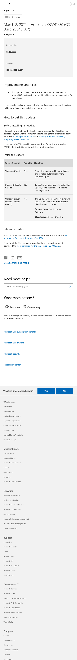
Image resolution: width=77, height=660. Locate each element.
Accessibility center (12, 364)
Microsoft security (12, 353)
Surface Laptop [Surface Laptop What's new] (9, 411)
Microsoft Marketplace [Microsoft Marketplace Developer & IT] (12, 608)
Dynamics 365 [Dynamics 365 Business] (9, 556)
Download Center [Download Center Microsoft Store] (10, 458)
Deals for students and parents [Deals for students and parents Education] (15, 524)
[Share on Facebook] (6, 257)
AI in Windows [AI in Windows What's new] (9, 430)
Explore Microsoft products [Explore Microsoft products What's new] (13, 435)
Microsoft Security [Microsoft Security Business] (10, 547)
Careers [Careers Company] (6, 635)
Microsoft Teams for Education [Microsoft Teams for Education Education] (14, 505)
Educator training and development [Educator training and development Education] (16, 519)
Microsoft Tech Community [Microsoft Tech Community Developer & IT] (13, 603)
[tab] (13, 307)
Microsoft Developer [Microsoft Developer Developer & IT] (11, 589)
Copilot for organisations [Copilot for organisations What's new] (12, 421)
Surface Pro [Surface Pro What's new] (8, 406)
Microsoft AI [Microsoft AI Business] (8, 542)
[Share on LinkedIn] (11, 257)
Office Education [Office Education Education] (9, 514)
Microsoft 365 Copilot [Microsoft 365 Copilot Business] (11, 566)
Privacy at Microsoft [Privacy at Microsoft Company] (11, 650)
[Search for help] (10, 3)
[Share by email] (18, 257)
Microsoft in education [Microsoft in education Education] (12, 495)
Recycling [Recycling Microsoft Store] (7, 477)
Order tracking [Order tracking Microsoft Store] (9, 472)
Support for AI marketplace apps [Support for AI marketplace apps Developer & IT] (15, 598)
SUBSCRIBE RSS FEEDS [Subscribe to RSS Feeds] (17, 263)
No (64, 390)
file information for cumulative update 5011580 (35, 236)
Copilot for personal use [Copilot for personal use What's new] (12, 425)
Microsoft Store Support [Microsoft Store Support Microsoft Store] (12, 463)
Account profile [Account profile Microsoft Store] (9, 453)
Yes (46, 390)
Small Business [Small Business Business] (9, 575)
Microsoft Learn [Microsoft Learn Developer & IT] (9, 593)
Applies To (10, 34)
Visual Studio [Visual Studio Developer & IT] (8, 622)
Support (6, 10)
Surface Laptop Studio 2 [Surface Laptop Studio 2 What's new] (12, 416)
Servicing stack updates (23, 136)
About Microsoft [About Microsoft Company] (9, 640)
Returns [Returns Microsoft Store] (6, 467)
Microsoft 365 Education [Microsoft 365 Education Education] (12, 509)
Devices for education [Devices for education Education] (11, 500)
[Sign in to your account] (72, 4)
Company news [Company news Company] (9, 645)
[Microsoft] (38, 2)
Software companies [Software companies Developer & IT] (11, 617)
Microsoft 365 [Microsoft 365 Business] (8, 561)
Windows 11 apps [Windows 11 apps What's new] (10, 440)
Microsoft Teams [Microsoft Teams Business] (9, 570)
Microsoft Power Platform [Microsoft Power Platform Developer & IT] (13, 612)
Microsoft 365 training (14, 342)
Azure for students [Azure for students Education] (10, 528)
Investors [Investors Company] (7, 654)
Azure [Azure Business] (6, 551)
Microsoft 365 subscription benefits (20, 331)
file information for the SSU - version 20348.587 (38, 245)
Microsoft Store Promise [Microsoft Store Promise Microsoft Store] (12, 482)
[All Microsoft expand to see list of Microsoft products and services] (3, 4)
